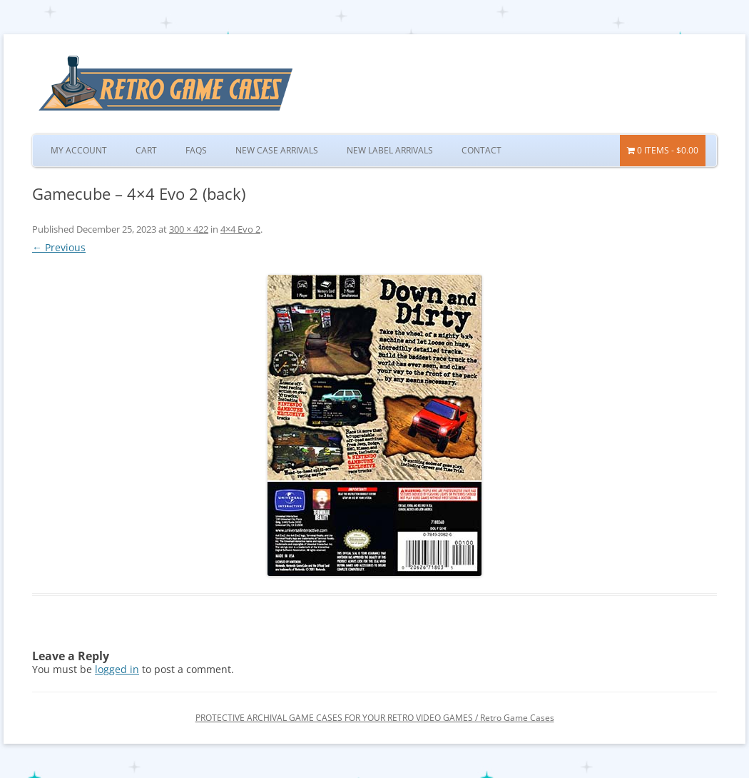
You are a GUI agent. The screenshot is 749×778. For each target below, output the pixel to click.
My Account (79, 150)
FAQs (196, 150)
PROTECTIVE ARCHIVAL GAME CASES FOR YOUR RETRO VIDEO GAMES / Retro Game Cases (374, 718)
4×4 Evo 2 (240, 229)
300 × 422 (188, 229)
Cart (146, 150)
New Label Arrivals (390, 150)
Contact (481, 150)
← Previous (59, 247)
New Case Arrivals (276, 150)
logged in (117, 669)
